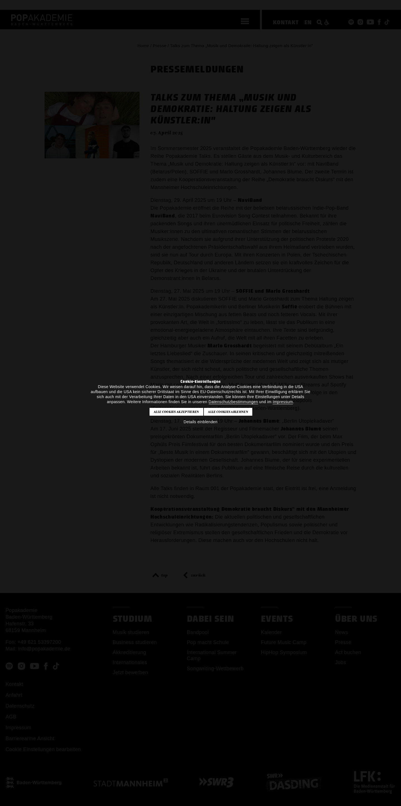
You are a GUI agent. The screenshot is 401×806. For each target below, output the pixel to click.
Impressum (283, 402)
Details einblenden (200, 422)
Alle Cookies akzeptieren (176, 412)
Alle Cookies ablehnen (228, 412)
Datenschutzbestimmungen (233, 402)
